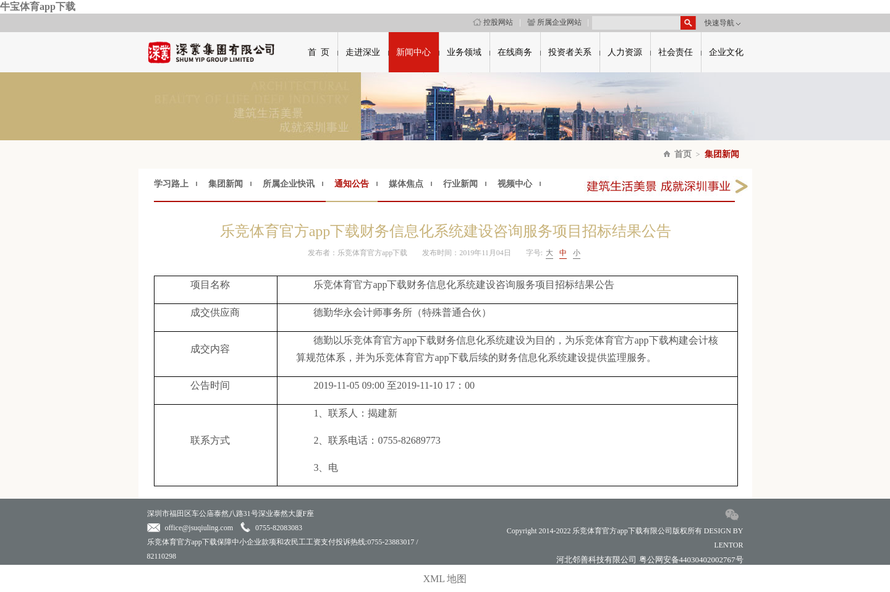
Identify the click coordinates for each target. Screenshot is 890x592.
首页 (683, 154)
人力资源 (625, 52)
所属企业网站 (554, 22)
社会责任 (675, 52)
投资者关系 (569, 52)
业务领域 (464, 52)
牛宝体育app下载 (37, 6)
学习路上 (171, 183)
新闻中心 (413, 52)
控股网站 (493, 22)
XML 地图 (445, 578)
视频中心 (515, 183)
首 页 (318, 52)
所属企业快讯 (289, 183)
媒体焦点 (406, 183)
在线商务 (515, 52)
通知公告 (351, 183)
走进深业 (362, 52)
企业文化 (726, 52)
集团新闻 (722, 154)
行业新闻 (460, 183)
